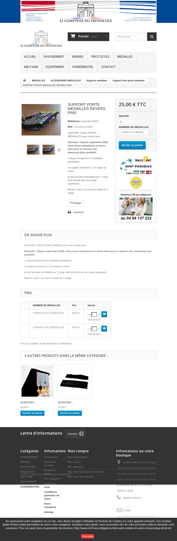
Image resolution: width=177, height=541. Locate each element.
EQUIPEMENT (55, 67)
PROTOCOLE (100, 56)
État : (71, 126)
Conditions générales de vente (51, 495)
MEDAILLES (125, 56)
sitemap (48, 512)
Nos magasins (52, 478)
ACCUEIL (30, 56)
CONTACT (108, 67)
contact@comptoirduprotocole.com (136, 516)
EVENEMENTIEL (82, 67)
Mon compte (78, 451)
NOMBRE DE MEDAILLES (134, 127)
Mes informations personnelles (86, 471)
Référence (74, 121)
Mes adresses (76, 466)
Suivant (59, 150)
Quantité (124, 115)
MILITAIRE (31, 67)
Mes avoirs (74, 462)
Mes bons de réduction (81, 476)
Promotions (51, 457)
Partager (76, 203)
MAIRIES (78, 56)
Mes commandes (78, 457)
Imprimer (78, 212)
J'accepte (87, 536)
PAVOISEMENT (54, 56)
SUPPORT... (28, 402)
